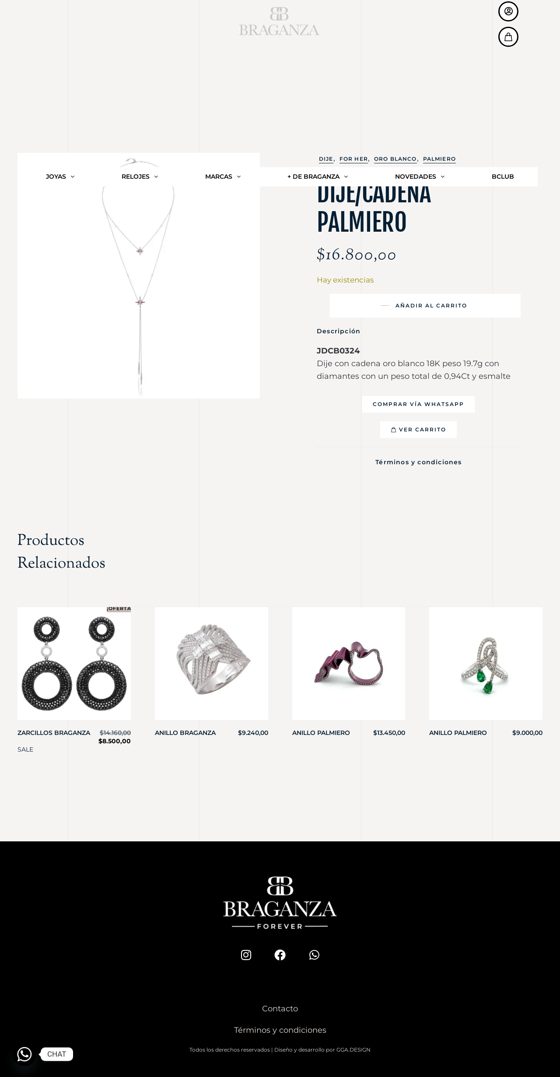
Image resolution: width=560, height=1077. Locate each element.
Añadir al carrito (431, 305)
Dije (326, 158)
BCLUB (503, 27)
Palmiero (439, 158)
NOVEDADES (419, 27)
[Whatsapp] (24, 1054)
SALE (25, 746)
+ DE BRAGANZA (317, 27)
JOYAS (60, 27)
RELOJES (140, 27)
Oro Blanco (395, 158)
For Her (354, 158)
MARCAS (223, 27)
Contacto (280, 1006)
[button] (418, 404)
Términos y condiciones (418, 461)
